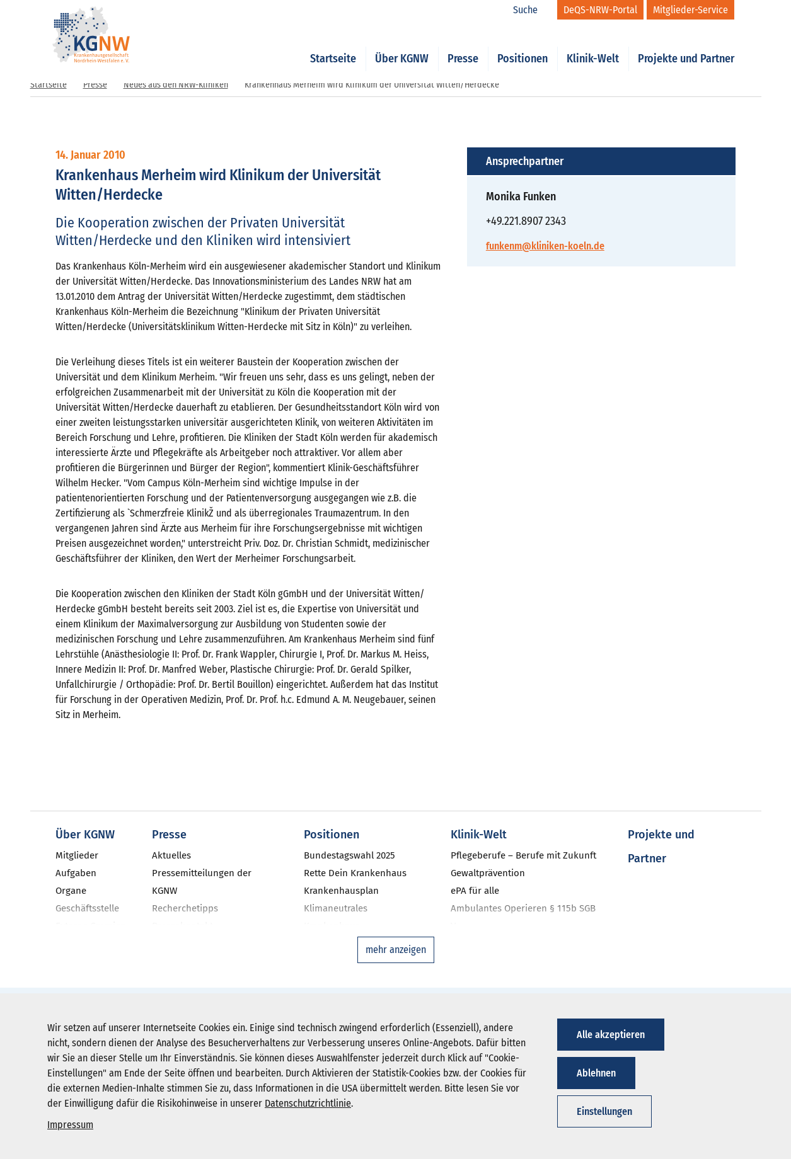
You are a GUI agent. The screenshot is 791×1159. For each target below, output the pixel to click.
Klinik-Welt (593, 45)
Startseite (333, 45)
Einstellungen (604, 1111)
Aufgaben (75, 873)
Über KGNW (402, 45)
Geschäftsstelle (87, 908)
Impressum (70, 1125)
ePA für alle (475, 890)
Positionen (522, 45)
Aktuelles (171, 855)
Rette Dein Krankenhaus (355, 873)
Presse (462, 45)
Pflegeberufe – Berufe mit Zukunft (523, 855)
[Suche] (532, 10)
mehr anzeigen (396, 950)
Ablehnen (596, 1073)
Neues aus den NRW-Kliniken (176, 84)
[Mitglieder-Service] (690, 10)
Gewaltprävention (488, 873)
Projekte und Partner (686, 45)
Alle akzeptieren (611, 1035)
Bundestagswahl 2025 (349, 855)
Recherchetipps (185, 908)
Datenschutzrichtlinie (308, 1103)
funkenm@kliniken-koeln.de (545, 246)
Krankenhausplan (341, 890)
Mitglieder (76, 855)
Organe (70, 890)
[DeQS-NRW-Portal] (600, 10)
